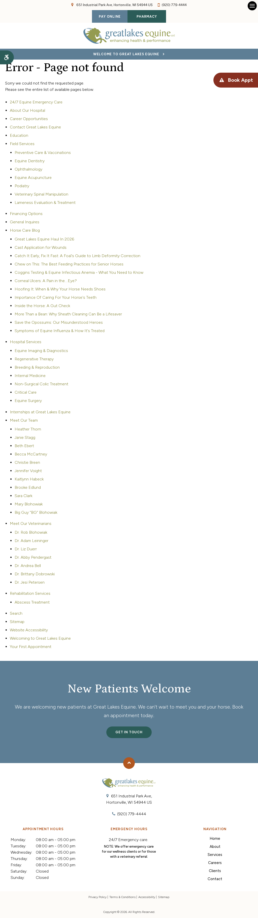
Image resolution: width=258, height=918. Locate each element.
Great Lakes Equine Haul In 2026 (44, 239)
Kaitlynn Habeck (29, 479)
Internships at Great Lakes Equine (40, 412)
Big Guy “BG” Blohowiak (36, 512)
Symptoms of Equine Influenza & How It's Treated (60, 330)
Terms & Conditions (122, 897)
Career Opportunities (29, 118)
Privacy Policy (97, 897)
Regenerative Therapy (34, 359)
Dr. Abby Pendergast (33, 557)
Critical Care (26, 392)
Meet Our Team (24, 420)
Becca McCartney (31, 454)
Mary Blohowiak (29, 504)
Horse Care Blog (25, 230)
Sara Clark (23, 495)
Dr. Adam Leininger (31, 540)
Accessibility (146, 897)
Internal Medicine (30, 375)
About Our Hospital (27, 110)
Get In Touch (128, 732)
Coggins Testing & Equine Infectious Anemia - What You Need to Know (79, 272)
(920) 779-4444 (174, 5)
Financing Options (26, 213)
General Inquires (24, 222)
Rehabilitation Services (30, 593)
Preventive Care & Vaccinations (43, 152)
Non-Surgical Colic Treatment (41, 384)
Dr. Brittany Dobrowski (35, 574)
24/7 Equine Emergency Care (36, 102)
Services (215, 854)
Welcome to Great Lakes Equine (126, 54)
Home (215, 838)
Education (19, 135)
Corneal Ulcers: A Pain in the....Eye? (46, 280)
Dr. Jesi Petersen (30, 582)
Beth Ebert (24, 445)
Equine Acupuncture (33, 177)
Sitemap (17, 621)
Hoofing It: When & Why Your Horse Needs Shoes (60, 289)
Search (16, 613)
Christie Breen (27, 462)
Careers (215, 862)
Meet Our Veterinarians (30, 523)
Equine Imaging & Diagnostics (41, 350)
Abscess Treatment (32, 602)
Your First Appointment (30, 646)
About (215, 846)
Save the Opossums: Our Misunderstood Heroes (59, 322)
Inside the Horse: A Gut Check (42, 305)
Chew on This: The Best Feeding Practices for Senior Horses (69, 264)
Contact (215, 879)
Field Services (22, 143)
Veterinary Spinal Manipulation (41, 194)
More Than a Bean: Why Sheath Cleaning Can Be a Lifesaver (68, 314)
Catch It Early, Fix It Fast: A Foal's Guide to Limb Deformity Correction (77, 255)
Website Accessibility (29, 630)
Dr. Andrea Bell (28, 565)
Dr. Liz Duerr (26, 549)
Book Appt (240, 80)
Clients (215, 871)
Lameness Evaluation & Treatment (45, 202)
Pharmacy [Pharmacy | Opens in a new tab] (147, 16)
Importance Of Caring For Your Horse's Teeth (55, 297)
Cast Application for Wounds (41, 247)
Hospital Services (25, 341)
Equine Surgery (28, 400)
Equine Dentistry (30, 160)
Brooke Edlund (28, 487)
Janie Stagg (25, 437)
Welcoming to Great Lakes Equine (40, 638)
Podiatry (22, 185)
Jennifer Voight (28, 470)
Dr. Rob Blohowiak (31, 532)
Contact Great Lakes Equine (35, 127)
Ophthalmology (28, 169)
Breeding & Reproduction (37, 367)
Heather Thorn (28, 429)
